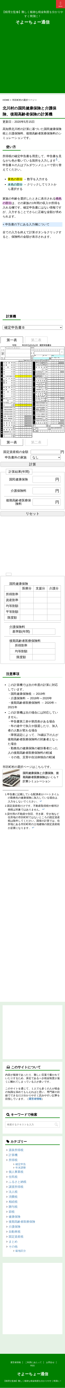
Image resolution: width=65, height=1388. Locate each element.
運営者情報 (35, 1098)
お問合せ (50, 1362)
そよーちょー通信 (33, 22)
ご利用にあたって (33, 1362)
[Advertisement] (32, 61)
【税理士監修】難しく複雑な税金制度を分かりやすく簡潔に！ (32, 1381)
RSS (32, 1365)
